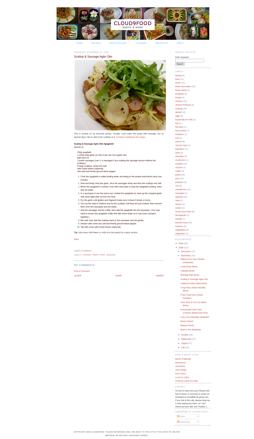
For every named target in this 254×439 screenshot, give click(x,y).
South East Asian (183, 211)
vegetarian (180, 233)
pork (102, 255)
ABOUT (180, 43)
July (183, 347)
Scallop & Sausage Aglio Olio (93, 56)
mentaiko (179, 156)
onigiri (178, 171)
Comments (183, 422)
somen (178, 208)
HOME (79, 43)
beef (177, 79)
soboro (178, 204)
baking (178, 75)
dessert (178, 112)
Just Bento (180, 366)
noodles (179, 164)
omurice (179, 167)
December (186, 251)
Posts (181, 416)
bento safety (181, 90)
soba (177, 200)
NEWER (160, 275)
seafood (110, 255)
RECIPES (96, 43)
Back (76, 239)
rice (177, 185)
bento (178, 82)
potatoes (179, 182)
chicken (178, 101)
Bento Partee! (186, 321)
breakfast (179, 94)
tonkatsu (179, 226)
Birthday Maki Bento (189, 275)
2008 (181, 247)
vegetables (180, 230)
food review (180, 130)
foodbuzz (179, 134)
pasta (96, 255)
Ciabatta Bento (187, 271)
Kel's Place (180, 373)
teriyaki (178, 219)
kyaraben (179, 149)
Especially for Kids (183, 119)
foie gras (179, 127)
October (185, 335)
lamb (177, 153)
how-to (178, 141)
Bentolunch (180, 362)
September (186, 339)
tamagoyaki (180, 215)
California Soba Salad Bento (193, 283)
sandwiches (180, 189)
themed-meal (181, 222)
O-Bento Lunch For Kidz (186, 381)
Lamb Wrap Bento (188, 266)
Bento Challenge (183, 359)
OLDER (77, 275)
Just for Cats (181, 145)
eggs (177, 116)
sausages (179, 193)
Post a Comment (82, 271)
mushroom (180, 160)
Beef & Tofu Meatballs (190, 329)
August (184, 343)
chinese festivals (183, 105)
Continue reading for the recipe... (131, 137)
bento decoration (183, 86)
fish (177, 123)
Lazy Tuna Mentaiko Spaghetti (194, 317)
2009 (181, 243)
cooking (86, 255)
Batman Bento (187, 325)
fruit (177, 138)
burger (178, 97)
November (186, 255)
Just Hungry (180, 370)
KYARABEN (141, 43)
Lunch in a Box (182, 377)
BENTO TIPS (162, 43)
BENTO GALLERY (118, 43)
